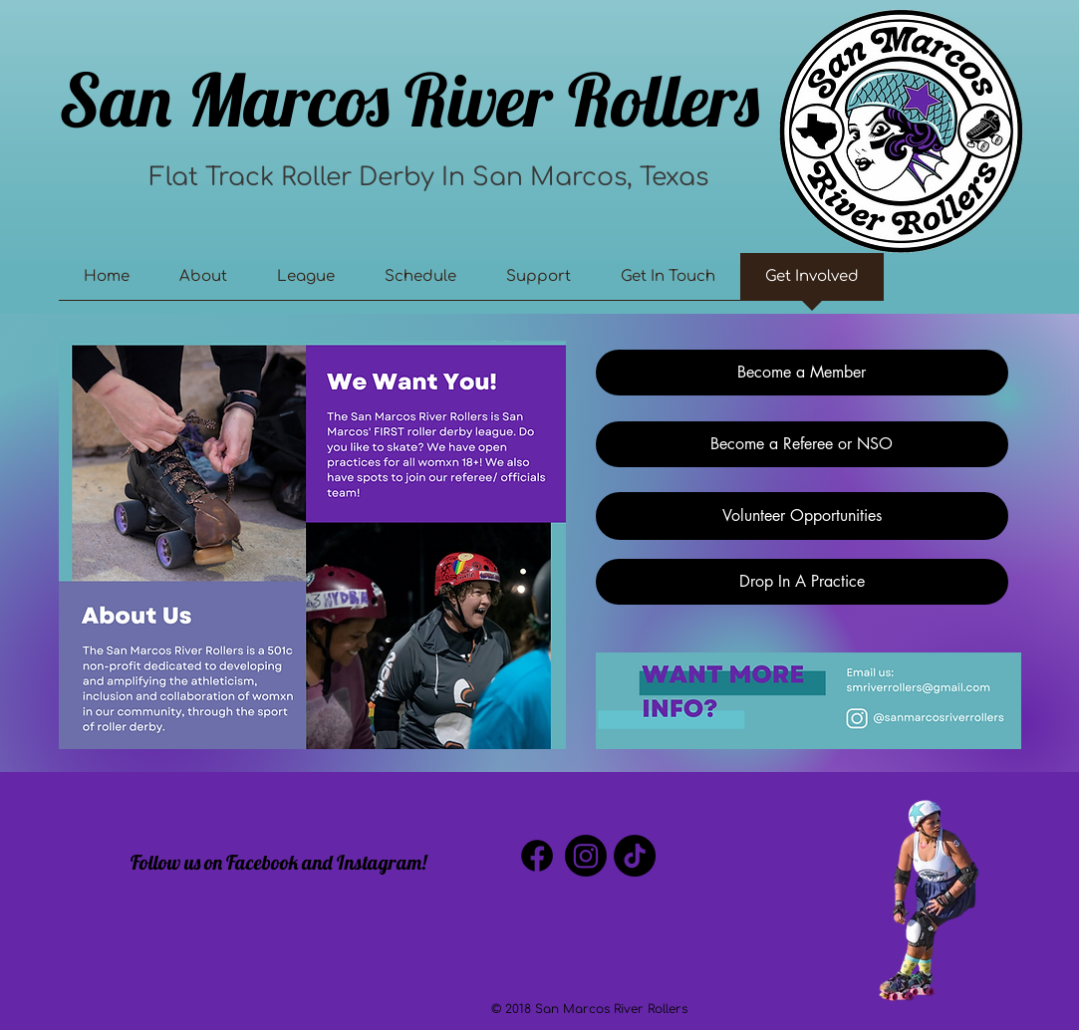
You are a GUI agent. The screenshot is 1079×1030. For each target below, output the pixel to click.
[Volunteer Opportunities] (802, 516)
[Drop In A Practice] (802, 582)
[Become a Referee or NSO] (802, 444)
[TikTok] (635, 856)
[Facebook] (537, 856)
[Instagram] (586, 856)
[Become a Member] (802, 372)
